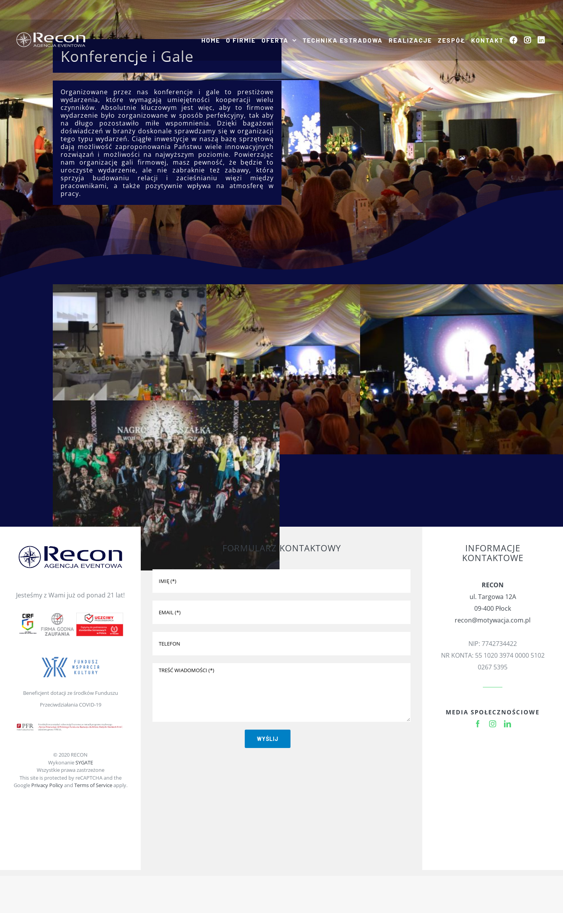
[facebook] (477, 723)
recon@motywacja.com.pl (493, 620)
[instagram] (492, 723)
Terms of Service (93, 785)
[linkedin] (507, 723)
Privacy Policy (47, 785)
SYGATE (84, 762)
